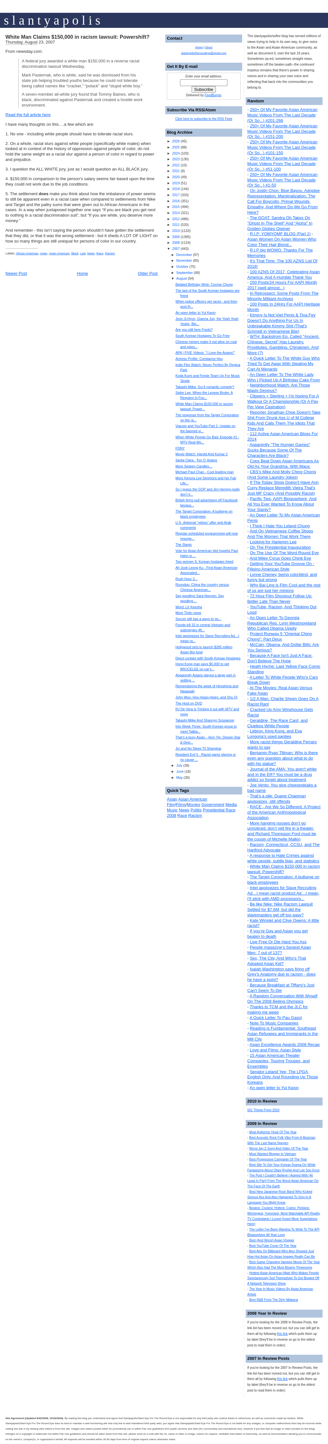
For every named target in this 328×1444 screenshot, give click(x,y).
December (184, 255)
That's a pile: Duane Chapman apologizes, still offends (276, 799)
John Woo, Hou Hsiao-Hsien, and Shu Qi (207, 697)
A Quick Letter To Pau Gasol (276, 1017)
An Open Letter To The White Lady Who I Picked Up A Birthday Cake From (283, 377)
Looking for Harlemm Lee (273, 541)
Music (172, 810)
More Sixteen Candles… (194, 466)
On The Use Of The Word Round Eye (284, 552)
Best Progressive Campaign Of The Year (278, 1159)
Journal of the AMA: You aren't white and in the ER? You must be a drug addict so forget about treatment (281, 774)
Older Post (148, 273)
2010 (176, 231)
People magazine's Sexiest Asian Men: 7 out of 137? (279, 950)
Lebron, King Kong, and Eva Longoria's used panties (274, 734)
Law (83, 253)
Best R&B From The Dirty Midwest (273, 1300)
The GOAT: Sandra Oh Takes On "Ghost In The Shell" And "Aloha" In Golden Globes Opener (279, 223)
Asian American (59, 253)
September (184, 273)
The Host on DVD (189, 703)
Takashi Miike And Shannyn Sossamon (205, 720)
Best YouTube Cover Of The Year (272, 1246)
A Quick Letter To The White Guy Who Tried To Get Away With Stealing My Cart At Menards (283, 363)
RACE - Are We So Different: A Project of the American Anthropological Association (284, 812)
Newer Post (16, 273)
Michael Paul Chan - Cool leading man (205, 472)
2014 (176, 213)
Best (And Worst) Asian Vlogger (271, 1240)
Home (82, 273)
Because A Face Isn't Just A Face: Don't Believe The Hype (279, 658)
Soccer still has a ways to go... (198, 619)
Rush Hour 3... (187, 579)
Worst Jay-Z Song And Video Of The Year (278, 1148)
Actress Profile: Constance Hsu (199, 359)
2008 (176, 242)
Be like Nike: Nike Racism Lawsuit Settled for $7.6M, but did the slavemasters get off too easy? (280, 909)
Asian (43, 253)
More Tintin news (188, 613)
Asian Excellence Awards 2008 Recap (285, 1044)
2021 (176, 171)
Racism (110, 253)
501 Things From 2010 (263, 1110)
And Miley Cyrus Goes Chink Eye (280, 558)
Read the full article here (28, 114)
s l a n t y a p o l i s (52, 20)
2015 (176, 207)
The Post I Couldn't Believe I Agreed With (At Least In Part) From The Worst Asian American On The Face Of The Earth (283, 1181)
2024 (176, 153)
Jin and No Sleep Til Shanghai (198, 748)
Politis (196, 810)
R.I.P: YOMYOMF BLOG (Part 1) (280, 233)
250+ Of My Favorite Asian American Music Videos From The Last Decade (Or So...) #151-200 (282, 131)
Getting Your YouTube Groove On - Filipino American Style (280, 566)
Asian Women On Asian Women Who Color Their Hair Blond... (281, 242)
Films (181, 804)
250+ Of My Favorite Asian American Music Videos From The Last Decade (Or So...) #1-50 (282, 180)
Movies (193, 804)
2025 (176, 147)
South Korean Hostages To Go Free (203, 336)
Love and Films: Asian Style (275, 1050)
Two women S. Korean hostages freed (205, 561)
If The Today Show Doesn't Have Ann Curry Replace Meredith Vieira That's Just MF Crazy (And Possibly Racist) (282, 488)
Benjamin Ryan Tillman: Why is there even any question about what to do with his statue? (282, 758)
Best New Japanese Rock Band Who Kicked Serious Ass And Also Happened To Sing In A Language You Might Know (279, 1197)
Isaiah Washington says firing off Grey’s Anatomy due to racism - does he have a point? (281, 974)
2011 (176, 225)
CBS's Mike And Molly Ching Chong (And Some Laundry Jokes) (281, 474)
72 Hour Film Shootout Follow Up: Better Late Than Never (279, 599)
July (179, 765)
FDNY (180, 448)
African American (27, 253)
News (90, 253)
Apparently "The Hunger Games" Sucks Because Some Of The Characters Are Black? (278, 450)
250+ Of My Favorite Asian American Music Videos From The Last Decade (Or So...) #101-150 (282, 147)
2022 (176, 165)
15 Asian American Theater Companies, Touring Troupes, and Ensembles (278, 1061)
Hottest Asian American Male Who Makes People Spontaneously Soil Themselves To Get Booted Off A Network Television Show (283, 1278)
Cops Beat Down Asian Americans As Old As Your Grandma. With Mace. (283, 464)
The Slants (184, 544)
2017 (176, 195)
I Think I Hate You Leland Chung (280, 525)
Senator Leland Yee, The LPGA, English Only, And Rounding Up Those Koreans (282, 1077)
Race (99, 253)
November (184, 260)
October (182, 266)
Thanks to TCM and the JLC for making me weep (277, 1009)
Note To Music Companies (274, 1023)
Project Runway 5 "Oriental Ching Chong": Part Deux (279, 636)
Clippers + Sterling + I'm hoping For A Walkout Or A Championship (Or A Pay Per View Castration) (283, 401)
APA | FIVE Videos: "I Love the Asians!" (205, 353)
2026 (176, 141)
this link (282, 1334)
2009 (176, 237)
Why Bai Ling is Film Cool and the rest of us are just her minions (283, 588)
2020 (176, 177)
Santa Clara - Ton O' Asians (196, 460)
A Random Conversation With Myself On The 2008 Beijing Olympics (282, 998)
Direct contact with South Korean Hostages (208, 658)
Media (231, 804)
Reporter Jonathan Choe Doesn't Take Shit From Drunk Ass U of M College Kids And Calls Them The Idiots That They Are (283, 420)
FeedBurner (213, 95)
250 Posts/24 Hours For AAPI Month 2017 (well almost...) (282, 285)
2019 (176, 183)
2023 (176, 159)
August (181, 278)
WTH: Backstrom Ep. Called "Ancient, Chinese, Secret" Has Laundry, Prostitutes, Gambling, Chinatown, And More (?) (283, 344)
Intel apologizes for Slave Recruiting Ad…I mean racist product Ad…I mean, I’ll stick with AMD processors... (283, 893)
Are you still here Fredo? (194, 329)
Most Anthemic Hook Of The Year (273, 1132)
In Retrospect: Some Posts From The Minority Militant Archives (282, 296)
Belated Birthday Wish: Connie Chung (204, 284)
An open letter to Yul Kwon (274, 1087)
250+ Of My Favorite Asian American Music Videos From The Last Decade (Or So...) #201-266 (282, 115)
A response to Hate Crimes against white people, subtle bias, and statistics (283, 858)
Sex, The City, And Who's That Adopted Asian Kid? (276, 961)
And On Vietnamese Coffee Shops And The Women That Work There (280, 534)
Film (171, 804)
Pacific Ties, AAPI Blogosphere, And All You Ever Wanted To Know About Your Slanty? (281, 504)
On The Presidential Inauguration (280, 547)
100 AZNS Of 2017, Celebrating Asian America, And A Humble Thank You (283, 274)
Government (213, 804)
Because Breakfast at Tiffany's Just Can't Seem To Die (281, 988)
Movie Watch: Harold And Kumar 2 (202, 454)
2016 (176, 201)
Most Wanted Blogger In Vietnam (272, 1154)
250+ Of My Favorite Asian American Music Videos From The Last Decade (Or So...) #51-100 (282, 164)
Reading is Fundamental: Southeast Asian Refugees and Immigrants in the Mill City (282, 1033)
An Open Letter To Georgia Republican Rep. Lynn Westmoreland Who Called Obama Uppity (281, 623)
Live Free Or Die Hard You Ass (278, 941)
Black (74, 253)
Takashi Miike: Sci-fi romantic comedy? (205, 387)
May (179, 777)
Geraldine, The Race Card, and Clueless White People (277, 723)
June (180, 771)
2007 (176, 249)
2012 (176, 219)
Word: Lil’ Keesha (189, 607)
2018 (176, 189)
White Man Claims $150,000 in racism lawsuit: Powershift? (77, 37)
